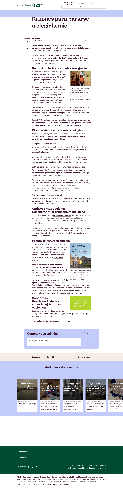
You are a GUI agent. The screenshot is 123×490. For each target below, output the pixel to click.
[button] (121, 427)
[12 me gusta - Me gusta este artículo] (86, 70)
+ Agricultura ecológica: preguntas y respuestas (51, 351)
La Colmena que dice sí (62, 245)
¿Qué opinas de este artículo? (40, 371)
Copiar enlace (84, 387)
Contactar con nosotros (96, 468)
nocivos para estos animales (43, 192)
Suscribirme (84, 7)
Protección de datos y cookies (94, 466)
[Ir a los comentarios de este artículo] (90, 70)
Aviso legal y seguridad (76, 468)
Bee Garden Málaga (63, 88)
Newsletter (75, 466)
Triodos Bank (23, 452)
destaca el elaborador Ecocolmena (67, 164)
